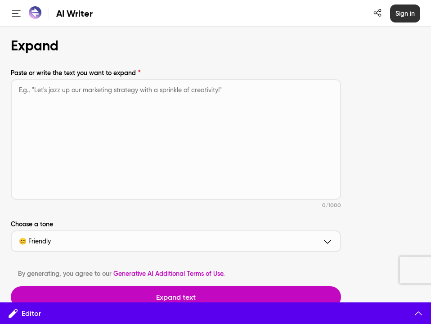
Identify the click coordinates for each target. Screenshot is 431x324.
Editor (215, 313)
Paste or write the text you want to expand (73, 73)
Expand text (176, 297)
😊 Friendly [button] (176, 241)
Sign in (405, 13)
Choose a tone (32, 224)
